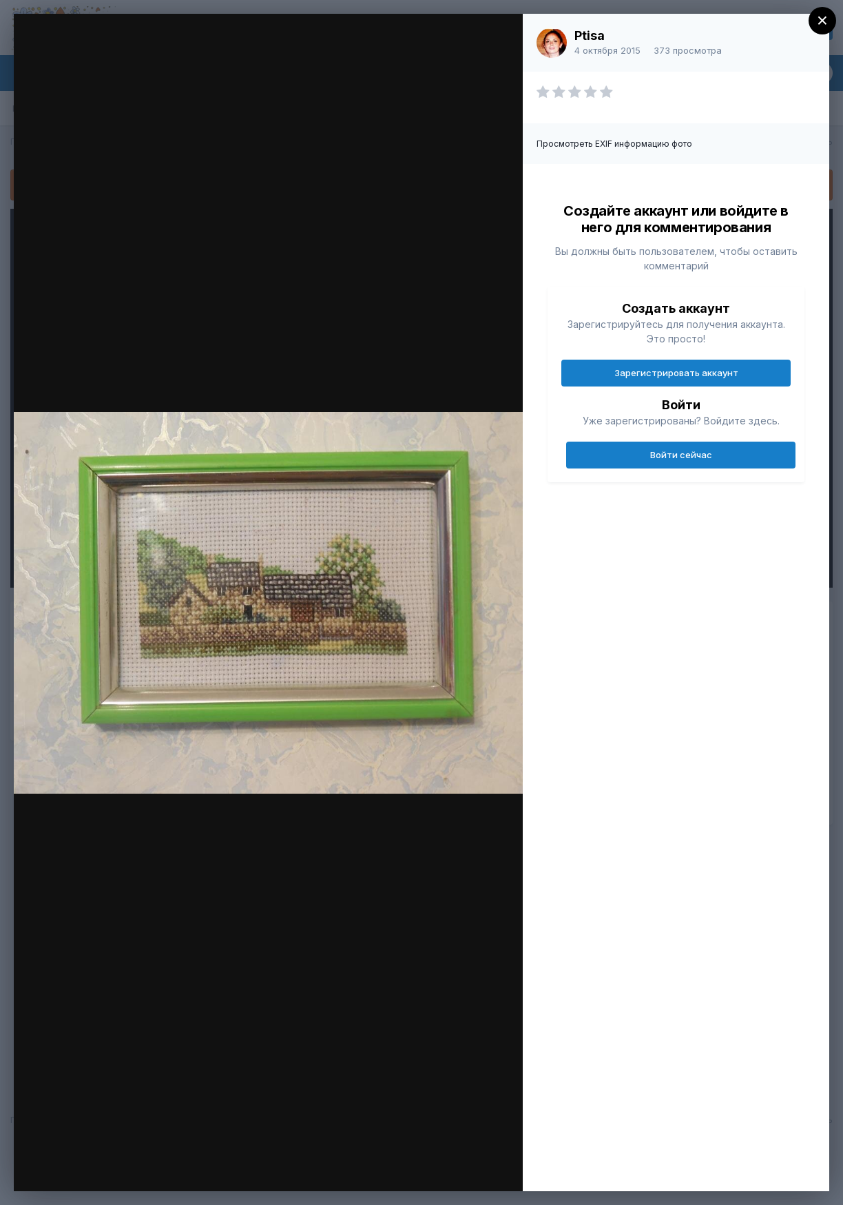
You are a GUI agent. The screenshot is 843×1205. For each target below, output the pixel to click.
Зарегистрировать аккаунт (676, 372)
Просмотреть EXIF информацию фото (614, 143)
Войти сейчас (681, 454)
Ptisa (589, 35)
